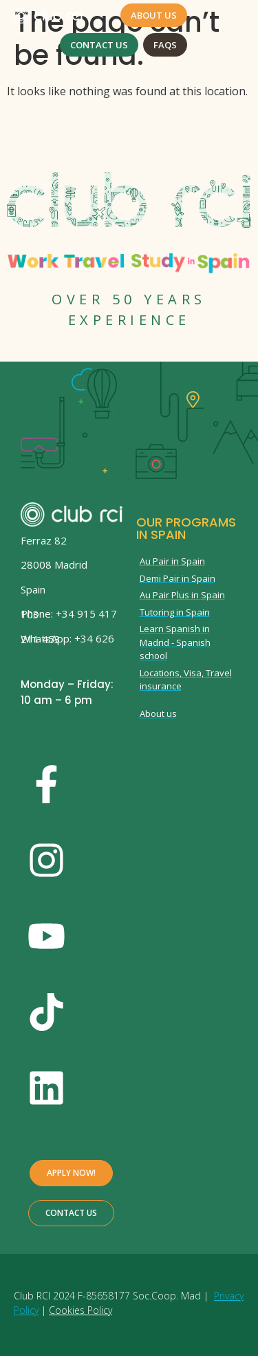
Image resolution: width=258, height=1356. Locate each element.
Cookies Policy (80, 1310)
